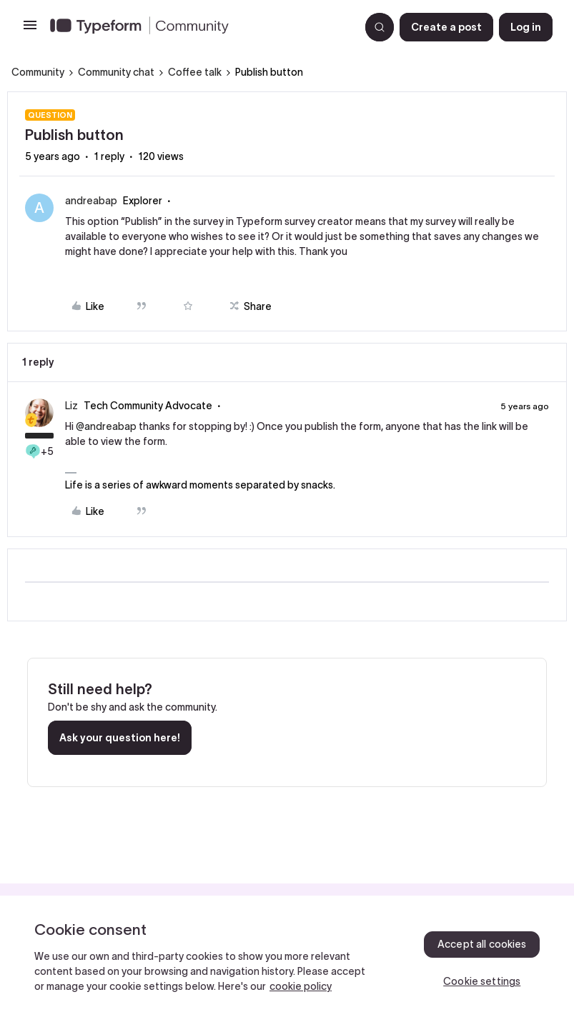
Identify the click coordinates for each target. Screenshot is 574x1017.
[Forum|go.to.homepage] (199, 27)
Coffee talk (195, 72)
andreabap (91, 200)
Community (37, 72)
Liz (71, 405)
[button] (30, 30)
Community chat (116, 72)
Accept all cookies (482, 944)
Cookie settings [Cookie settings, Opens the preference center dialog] (481, 981)
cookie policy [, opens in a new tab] (300, 986)
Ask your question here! (119, 737)
